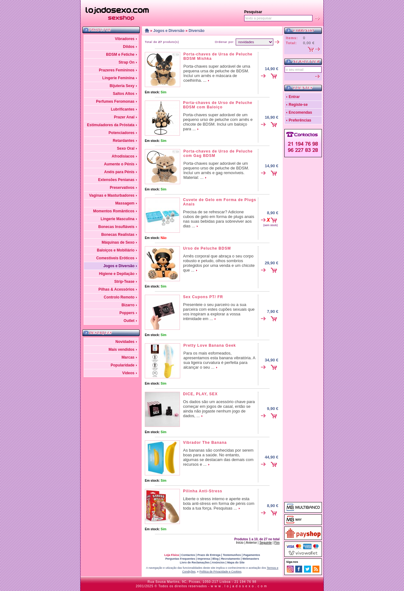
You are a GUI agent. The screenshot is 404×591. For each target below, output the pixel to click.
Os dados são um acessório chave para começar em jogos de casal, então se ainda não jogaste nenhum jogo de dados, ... (219, 408)
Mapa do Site (236, 562)
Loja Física (171, 555)
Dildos (128, 46)
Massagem (124, 203)
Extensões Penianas (116, 180)
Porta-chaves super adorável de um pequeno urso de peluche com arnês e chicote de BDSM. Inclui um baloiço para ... (218, 121)
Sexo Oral (125, 148)
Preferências (300, 120)
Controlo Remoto (119, 297)
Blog (215, 558)
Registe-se (298, 104)
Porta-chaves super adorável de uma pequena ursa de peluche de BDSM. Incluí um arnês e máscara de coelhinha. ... (216, 73)
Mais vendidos (121, 349)
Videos (128, 373)
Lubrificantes (122, 109)
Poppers (126, 313)
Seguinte (266, 542)
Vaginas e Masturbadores (111, 195)
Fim (277, 542)
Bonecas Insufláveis (116, 227)
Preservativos (122, 187)
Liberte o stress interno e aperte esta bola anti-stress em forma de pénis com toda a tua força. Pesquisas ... (218, 503)
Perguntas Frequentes (180, 558)
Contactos (188, 555)
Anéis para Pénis (119, 172)
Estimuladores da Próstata (110, 125)
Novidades (124, 342)
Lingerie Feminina (118, 78)
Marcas (128, 357)
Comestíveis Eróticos (115, 258)
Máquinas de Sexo (118, 242)
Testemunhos (232, 555)
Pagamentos (251, 555)
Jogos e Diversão (118, 266)
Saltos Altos (123, 93)
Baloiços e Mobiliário (115, 250)
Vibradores (124, 39)
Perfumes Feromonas (115, 101)
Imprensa (203, 558)
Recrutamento (230, 558)
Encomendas (300, 112)
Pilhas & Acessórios (116, 289)
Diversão (197, 31)
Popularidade (122, 365)
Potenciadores (121, 133)
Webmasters (250, 558)
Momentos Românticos (113, 211)
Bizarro (128, 305)
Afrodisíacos (123, 156)
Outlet (128, 321)
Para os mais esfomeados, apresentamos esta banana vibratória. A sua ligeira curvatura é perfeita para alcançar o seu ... (219, 360)
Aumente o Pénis (119, 164)
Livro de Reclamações (195, 562)
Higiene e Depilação (116, 274)
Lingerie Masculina (117, 219)
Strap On (126, 62)
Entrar (294, 97)
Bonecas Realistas (117, 234)
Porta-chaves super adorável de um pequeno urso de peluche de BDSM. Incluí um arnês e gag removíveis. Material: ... (216, 170)
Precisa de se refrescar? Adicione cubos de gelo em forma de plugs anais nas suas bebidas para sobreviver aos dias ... (218, 219)
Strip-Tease (124, 281)
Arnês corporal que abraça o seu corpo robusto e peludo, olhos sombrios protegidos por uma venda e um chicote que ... (218, 263)
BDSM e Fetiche (120, 54)
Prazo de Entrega (209, 555)
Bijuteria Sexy (122, 86)
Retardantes (123, 140)
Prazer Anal (124, 117)
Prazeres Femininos (116, 70)
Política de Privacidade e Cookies (220, 571)
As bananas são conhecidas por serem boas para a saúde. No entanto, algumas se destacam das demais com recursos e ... (218, 457)
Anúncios (218, 562)
